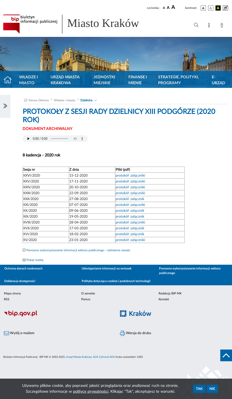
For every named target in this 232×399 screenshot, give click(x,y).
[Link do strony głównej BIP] (77, 24)
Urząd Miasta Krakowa (65, 80)
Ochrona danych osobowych (23, 268)
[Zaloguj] (223, 26)
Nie (212, 389)
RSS (6, 299)
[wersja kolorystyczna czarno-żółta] (218, 8)
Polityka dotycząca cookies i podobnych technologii (116, 281)
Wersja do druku (135, 333)
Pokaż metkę (35, 260)
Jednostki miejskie (104, 80)
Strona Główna (38, 100)
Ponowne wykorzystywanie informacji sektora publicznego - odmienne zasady (78, 250)
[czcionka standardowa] (164, 7)
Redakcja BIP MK (170, 293)
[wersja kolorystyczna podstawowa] (203, 8)
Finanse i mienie (137, 80)
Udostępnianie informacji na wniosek (106, 268)
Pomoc (86, 299)
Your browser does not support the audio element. (55, 138)
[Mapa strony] (210, 26)
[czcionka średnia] (168, 8)
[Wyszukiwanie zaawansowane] (196, 25)
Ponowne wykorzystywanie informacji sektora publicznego (189, 271)
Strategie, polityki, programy (178, 80)
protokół (122, 175)
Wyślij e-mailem (19, 333)
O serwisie (88, 293)
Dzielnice (86, 100)
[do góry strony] (226, 355)
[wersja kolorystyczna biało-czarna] (210, 8)
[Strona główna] (9, 80)
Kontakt (164, 299)
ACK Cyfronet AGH (104, 357)
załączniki (137, 175)
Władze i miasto (28, 80)
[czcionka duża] (177, 7)
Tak (199, 389)
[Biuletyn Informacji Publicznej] (58, 316)
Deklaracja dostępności (19, 281)
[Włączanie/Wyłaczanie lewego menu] (5, 106)
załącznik (137, 199)
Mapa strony (12, 293)
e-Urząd (218, 80)
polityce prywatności (90, 392)
